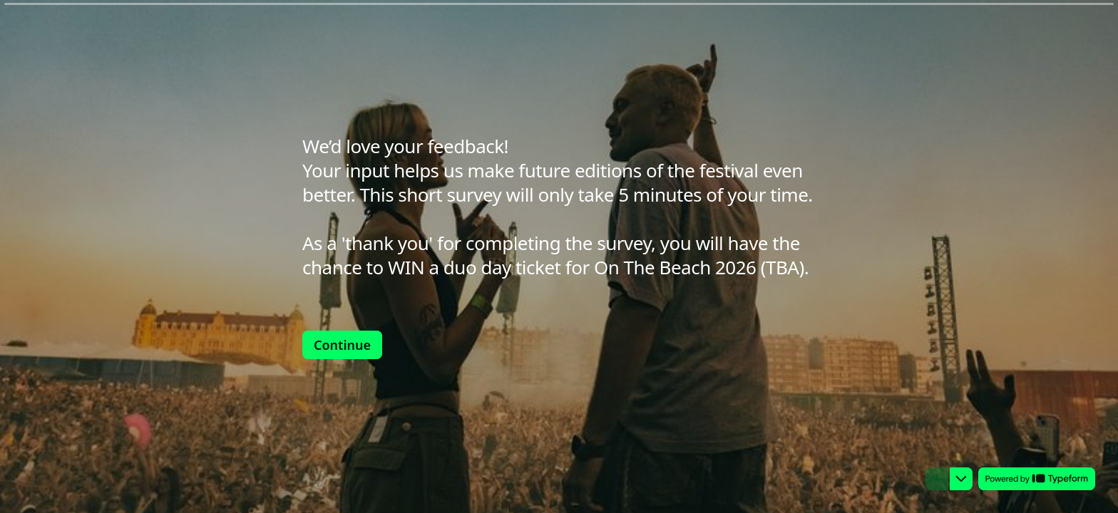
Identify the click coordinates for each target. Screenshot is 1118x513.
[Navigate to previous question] (936, 478)
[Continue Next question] (342, 345)
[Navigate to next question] (961, 478)
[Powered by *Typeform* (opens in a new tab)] (1036, 478)
